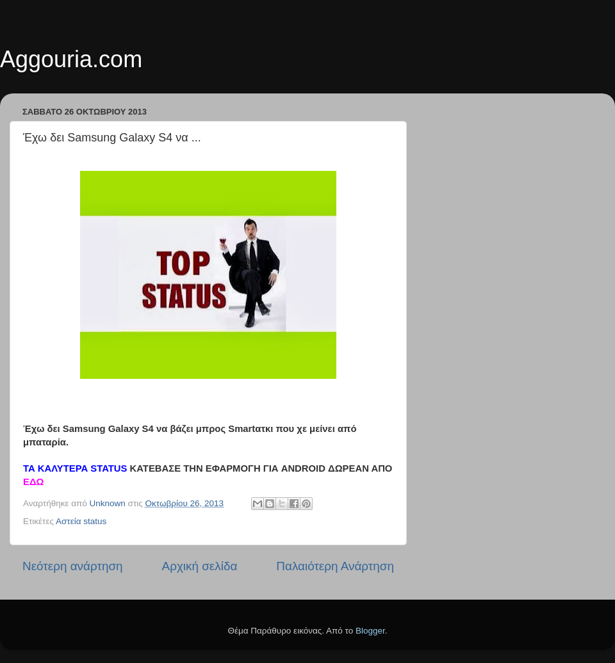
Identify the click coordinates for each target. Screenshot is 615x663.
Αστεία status (81, 521)
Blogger (370, 630)
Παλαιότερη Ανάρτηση (335, 566)
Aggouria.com (71, 59)
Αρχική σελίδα (200, 566)
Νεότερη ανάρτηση (72, 566)
